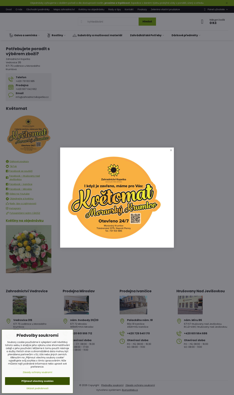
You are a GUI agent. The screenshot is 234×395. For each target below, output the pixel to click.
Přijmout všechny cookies (37, 381)
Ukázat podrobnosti (37, 388)
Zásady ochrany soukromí (37, 372)
